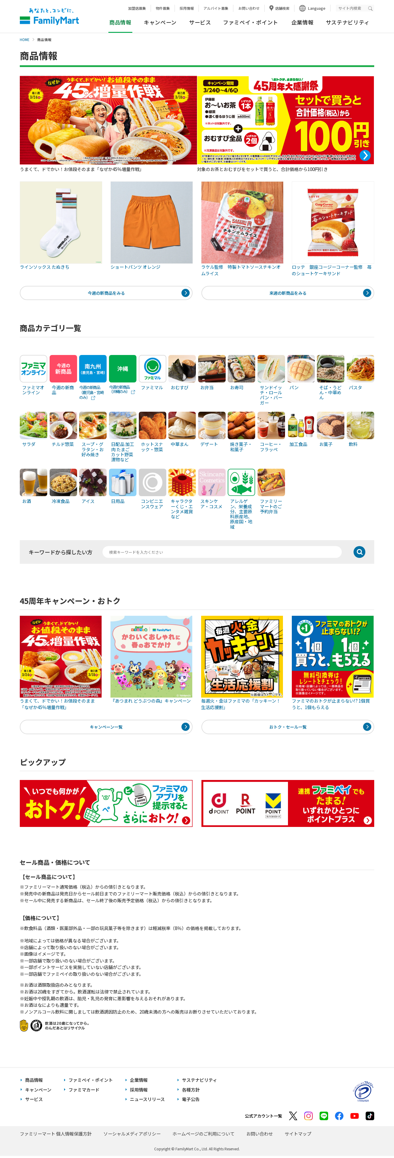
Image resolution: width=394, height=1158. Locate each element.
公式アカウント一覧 (263, 1118)
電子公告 (191, 1101)
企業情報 (303, 22)
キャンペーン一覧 (106, 728)
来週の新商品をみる (287, 293)
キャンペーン (160, 22)
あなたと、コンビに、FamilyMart (49, 16)
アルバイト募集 (215, 8)
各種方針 (191, 1092)
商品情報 (34, 1082)
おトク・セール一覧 (287, 728)
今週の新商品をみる (106, 293)
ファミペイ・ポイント (250, 22)
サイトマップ (298, 1136)
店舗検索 (282, 8)
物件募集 (163, 8)
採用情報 (187, 8)
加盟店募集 (137, 8)
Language (316, 8)
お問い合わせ (249, 8)
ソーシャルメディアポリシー (132, 1136)
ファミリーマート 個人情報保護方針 (56, 1136)
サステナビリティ (348, 22)
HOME (25, 39)
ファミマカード (84, 1092)
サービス (200, 22)
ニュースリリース (147, 1101)
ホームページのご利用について (203, 1136)
